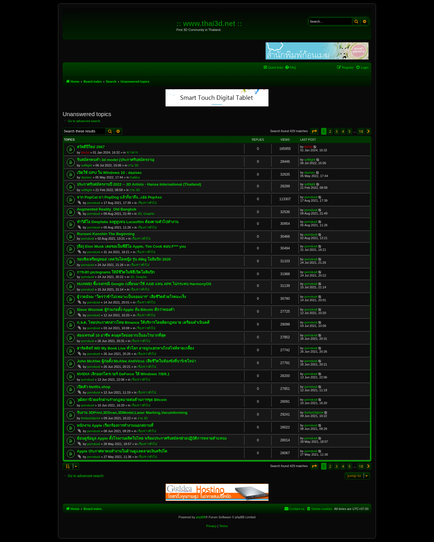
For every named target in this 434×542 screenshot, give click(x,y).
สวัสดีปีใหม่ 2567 (91, 147)
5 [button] (350, 131)
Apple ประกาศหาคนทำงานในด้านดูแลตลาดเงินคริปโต (122, 451)
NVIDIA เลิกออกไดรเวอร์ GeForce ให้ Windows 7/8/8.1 (123, 374)
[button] (314, 131)
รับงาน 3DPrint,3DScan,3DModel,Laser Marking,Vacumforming (132, 412)
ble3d (85, 152)
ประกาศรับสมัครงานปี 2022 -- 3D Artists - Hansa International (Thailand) (139, 184)
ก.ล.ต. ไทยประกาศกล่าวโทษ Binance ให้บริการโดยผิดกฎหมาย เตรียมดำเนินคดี (143, 322)
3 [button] (337, 131)
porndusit (93, 203)
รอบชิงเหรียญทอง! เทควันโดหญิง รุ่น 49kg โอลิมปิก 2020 (124, 259)
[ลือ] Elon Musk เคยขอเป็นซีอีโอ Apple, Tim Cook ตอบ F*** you (131, 246)
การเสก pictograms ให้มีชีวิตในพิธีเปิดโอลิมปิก (116, 272)
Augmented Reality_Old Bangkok (106, 209)
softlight (86, 165)
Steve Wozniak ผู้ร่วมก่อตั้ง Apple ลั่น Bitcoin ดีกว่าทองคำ (125, 309)
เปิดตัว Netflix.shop (93, 387)
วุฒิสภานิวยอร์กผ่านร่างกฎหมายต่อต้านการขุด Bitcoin (122, 400)
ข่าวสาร (132, 152)
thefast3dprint (90, 418)
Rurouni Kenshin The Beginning (105, 234)
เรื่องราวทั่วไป (147, 203)
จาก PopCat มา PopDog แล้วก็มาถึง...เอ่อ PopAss (119, 197)
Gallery (135, 177)
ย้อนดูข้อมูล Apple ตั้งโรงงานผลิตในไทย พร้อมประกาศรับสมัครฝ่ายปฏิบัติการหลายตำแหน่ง (151, 438)
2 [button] (330, 131)
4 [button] (343, 131)
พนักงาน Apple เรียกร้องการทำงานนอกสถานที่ (115, 425)
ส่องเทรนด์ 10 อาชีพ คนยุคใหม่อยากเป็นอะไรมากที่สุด (121, 335)
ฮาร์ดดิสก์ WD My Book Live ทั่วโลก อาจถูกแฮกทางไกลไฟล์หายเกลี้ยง (135, 348)
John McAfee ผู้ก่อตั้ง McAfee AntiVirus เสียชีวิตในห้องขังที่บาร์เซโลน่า (136, 361)
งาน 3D (133, 165)
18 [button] (361, 131)
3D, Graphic (146, 213)
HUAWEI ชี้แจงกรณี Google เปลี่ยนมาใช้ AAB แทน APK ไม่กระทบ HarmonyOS (144, 284)
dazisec (86, 177)
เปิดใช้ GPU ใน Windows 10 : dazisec (109, 172)
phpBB (200, 517)
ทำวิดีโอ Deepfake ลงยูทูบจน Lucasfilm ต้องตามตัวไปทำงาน (127, 222)
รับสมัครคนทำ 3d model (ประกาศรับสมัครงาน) (115, 160)
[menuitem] (290, 67)
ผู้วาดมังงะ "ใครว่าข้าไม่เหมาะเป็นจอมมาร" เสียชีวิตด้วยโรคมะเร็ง (131, 297)
